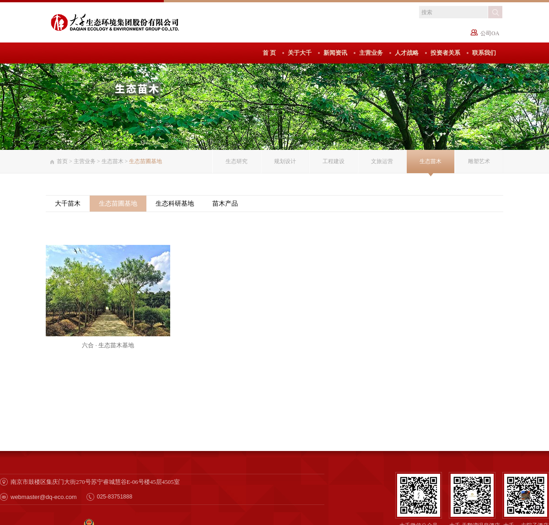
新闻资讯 (335, 52)
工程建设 (333, 161)
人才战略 (407, 52)
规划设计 (285, 161)
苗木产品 (225, 203)
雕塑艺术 (479, 161)
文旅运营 (382, 161)
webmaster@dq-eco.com (44, 496)
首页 (62, 161)
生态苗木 (113, 161)
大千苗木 (68, 203)
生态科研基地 (175, 203)
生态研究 (237, 161)
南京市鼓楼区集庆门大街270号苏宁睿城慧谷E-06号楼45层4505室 (95, 481)
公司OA (489, 33)
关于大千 (300, 52)
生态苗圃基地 (118, 203)
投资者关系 (445, 52)
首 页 (269, 52)
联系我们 (484, 52)
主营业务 (371, 52)
